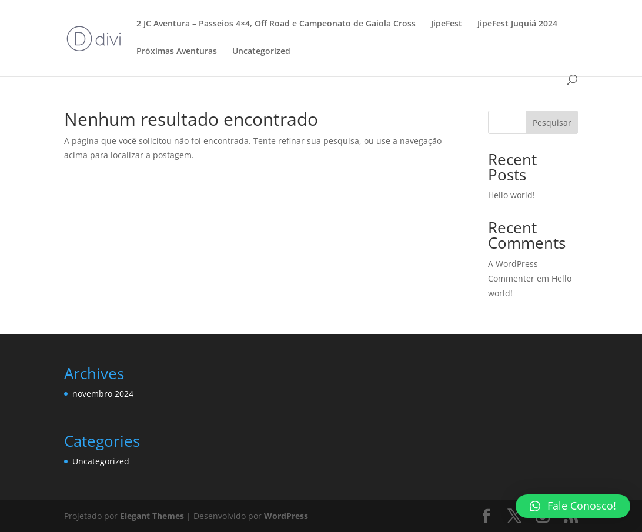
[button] (573, 506)
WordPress (286, 515)
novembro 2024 (102, 393)
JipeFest (446, 24)
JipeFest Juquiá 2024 (517, 24)
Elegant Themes (152, 515)
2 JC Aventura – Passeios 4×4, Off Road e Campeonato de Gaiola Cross (276, 24)
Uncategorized (261, 51)
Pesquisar (552, 122)
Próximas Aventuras (176, 51)
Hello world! (511, 194)
